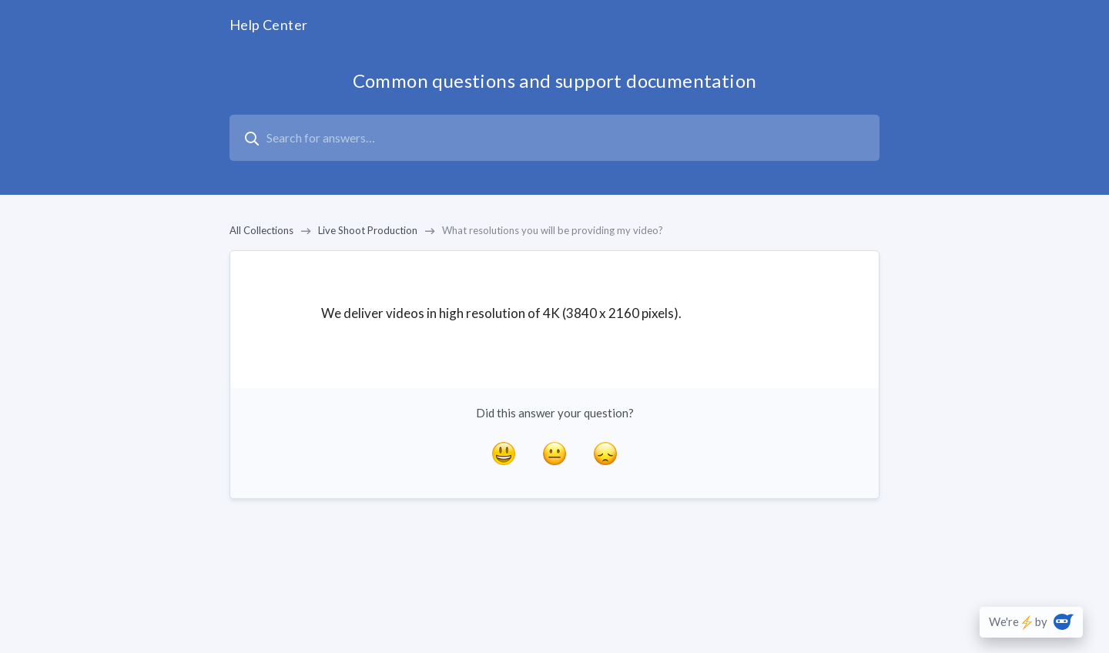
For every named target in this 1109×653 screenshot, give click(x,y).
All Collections (261, 230)
